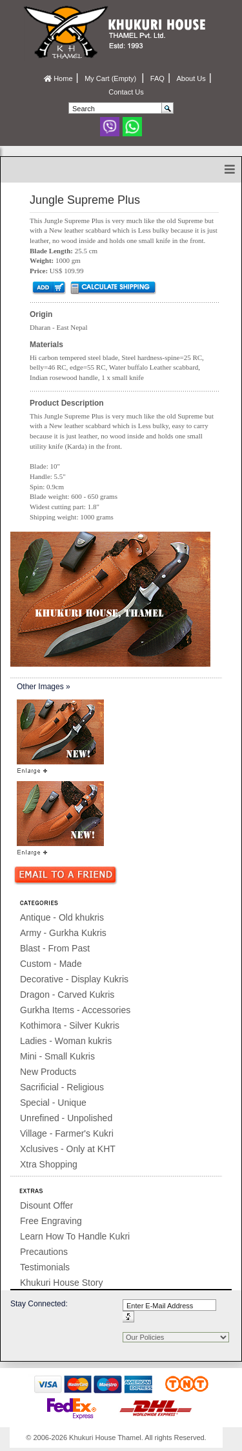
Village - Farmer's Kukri (67, 1133)
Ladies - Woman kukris (66, 1041)
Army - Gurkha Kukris (63, 933)
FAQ (157, 78)
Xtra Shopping (48, 1164)
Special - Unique (53, 1102)
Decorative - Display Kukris (74, 979)
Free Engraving (51, 1221)
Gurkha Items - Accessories (75, 1010)
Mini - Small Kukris (57, 1056)
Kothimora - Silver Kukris (69, 1025)
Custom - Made (51, 964)
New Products (48, 1072)
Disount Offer (46, 1205)
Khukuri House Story (61, 1282)
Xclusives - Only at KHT (68, 1149)
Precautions (44, 1252)
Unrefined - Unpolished (66, 1118)
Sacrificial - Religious (62, 1087)
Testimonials (45, 1267)
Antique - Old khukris (62, 917)
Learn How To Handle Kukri (75, 1236)
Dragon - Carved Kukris (67, 994)
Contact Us (125, 92)
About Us (190, 78)
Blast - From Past (55, 948)
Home (58, 78)
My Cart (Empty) (111, 78)
